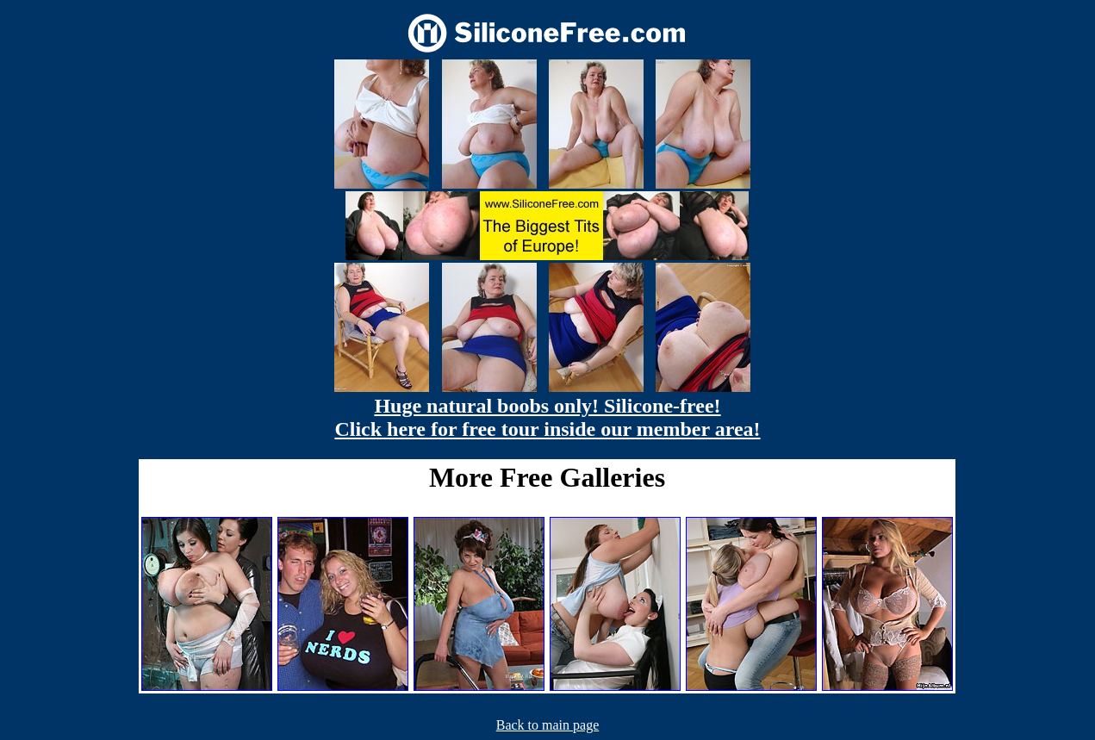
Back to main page (548, 725)
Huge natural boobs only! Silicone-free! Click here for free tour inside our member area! (547, 417)
